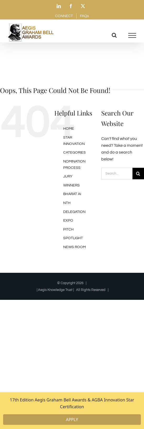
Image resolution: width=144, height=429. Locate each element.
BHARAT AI (72, 194)
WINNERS (71, 185)
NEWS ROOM (74, 247)
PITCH (68, 229)
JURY (67, 176)
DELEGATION (74, 212)
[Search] (138, 173)
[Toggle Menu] (132, 35)
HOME (68, 128)
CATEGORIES (74, 152)
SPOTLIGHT (73, 238)
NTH (67, 203)
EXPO (68, 220)
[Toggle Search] (114, 35)
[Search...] (116, 173)
